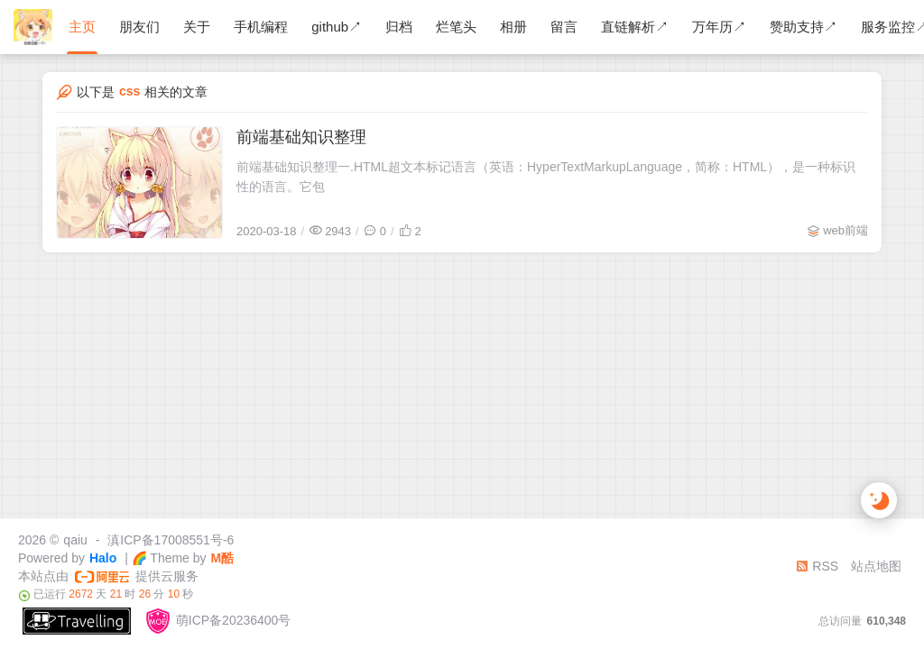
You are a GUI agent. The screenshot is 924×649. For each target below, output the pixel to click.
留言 (564, 26)
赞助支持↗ (803, 26)
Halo (102, 558)
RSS (817, 566)
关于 (196, 26)
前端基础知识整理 (301, 137)
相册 (513, 26)
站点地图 (876, 566)
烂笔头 (456, 26)
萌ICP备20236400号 (217, 620)
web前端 (845, 230)
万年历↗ (719, 26)
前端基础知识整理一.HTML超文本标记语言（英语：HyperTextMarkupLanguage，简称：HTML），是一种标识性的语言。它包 (545, 177)
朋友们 (139, 26)
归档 (398, 26)
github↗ (336, 26)
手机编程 (261, 26)
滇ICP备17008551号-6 (170, 540)
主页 (82, 26)
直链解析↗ (635, 26)
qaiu (75, 540)
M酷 (223, 558)
